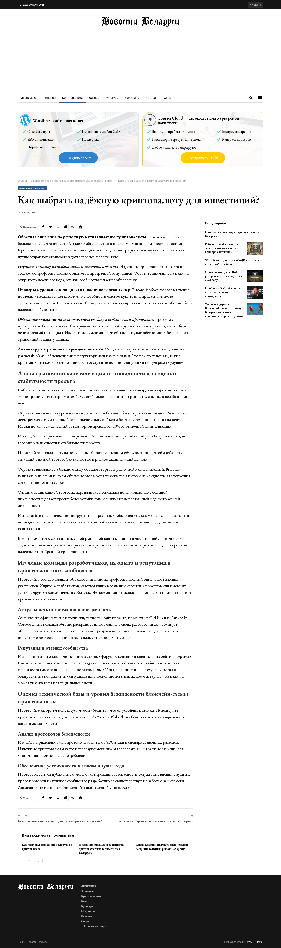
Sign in (255, 4)
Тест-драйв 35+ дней (203, 158)
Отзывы (53, 147)
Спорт (172, 97)
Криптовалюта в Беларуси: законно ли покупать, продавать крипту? (33, 188)
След (37, 861)
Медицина (134, 97)
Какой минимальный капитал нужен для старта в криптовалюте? (60, 821)
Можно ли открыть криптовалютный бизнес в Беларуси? (156, 821)
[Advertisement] (140, 56)
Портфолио (36, 147)
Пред (27, 861)
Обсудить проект (78, 158)
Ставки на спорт (95, 926)
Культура (114, 97)
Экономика (29, 97)
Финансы (49, 97)
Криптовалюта (73, 97)
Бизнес (96, 97)
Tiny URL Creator (254, 942)
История (155, 97)
